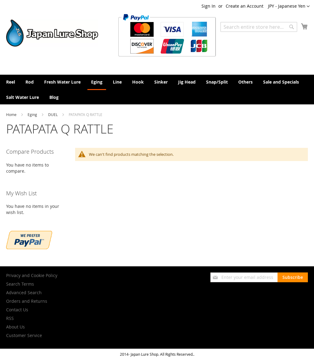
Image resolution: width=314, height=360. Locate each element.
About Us (15, 327)
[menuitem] (10, 82)
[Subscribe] (293, 277)
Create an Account (244, 6)
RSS (10, 318)
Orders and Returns (26, 301)
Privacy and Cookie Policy (31, 275)
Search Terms (20, 284)
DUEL (53, 114)
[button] (289, 6)
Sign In (208, 6)
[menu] (157, 89)
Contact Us (17, 310)
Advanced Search (24, 292)
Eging (33, 114)
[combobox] (258, 27)
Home (11, 114)
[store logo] (52, 33)
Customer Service (24, 335)
